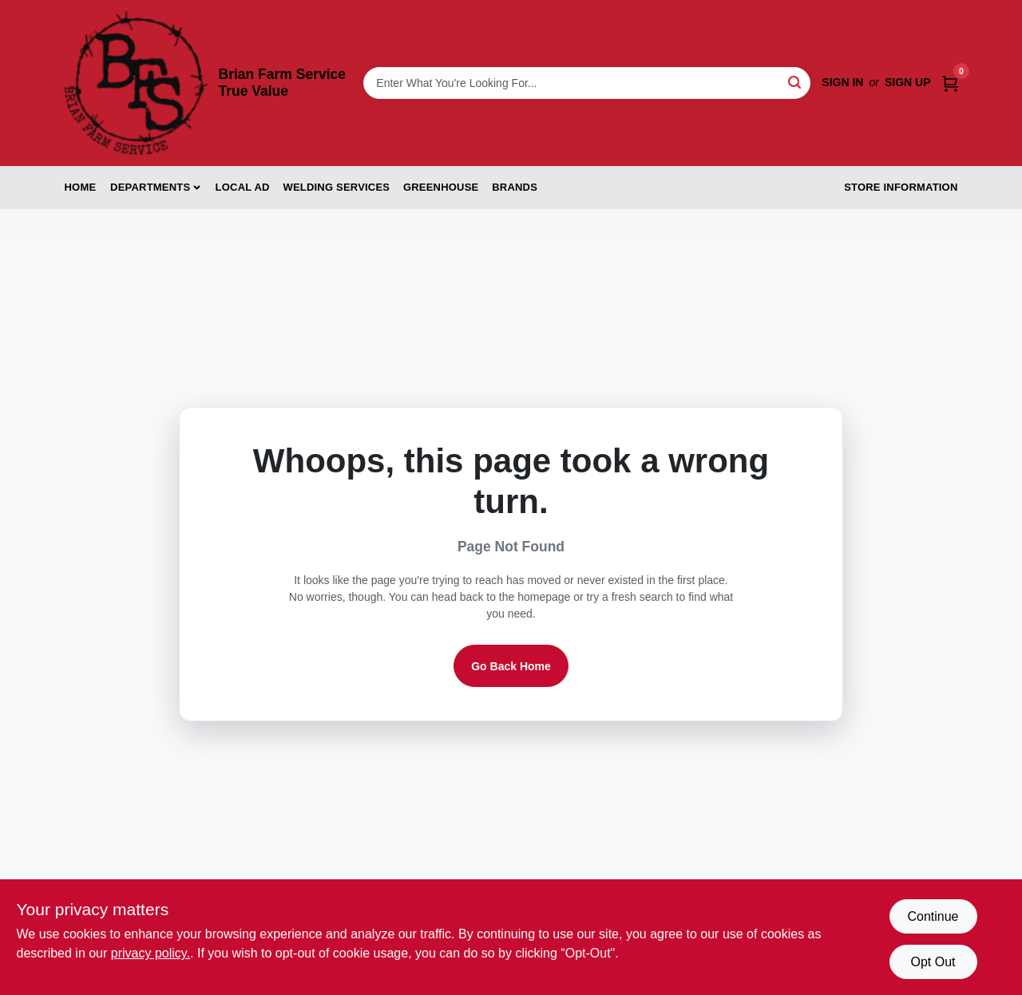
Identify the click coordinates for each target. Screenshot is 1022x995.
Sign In (842, 82)
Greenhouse (440, 187)
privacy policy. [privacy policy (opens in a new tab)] (150, 953)
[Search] (795, 82)
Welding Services (336, 187)
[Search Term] (586, 83)
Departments (150, 187)
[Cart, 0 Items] (950, 82)
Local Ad (243, 187)
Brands (514, 187)
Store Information (900, 187)
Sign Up (908, 82)
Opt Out (932, 962)
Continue (932, 916)
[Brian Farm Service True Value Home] (136, 83)
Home (81, 187)
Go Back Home (511, 666)
